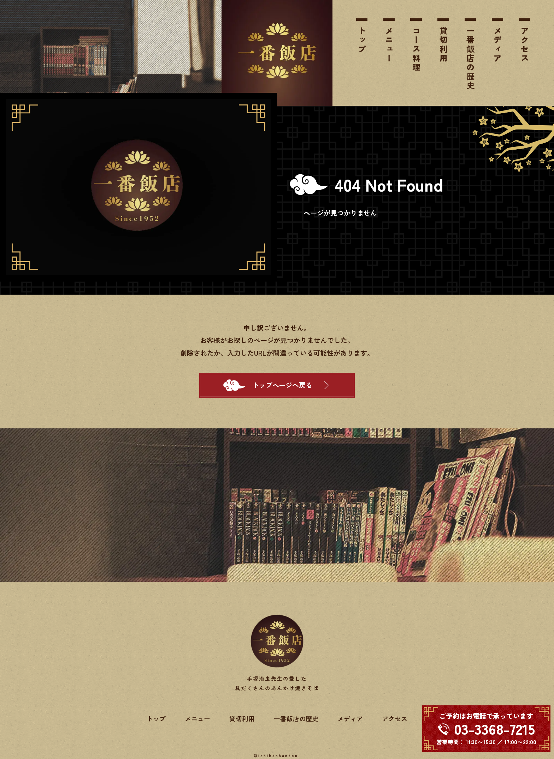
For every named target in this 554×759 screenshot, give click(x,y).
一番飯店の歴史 (470, 58)
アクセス (524, 44)
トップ (361, 40)
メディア (497, 44)
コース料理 (416, 49)
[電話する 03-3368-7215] (486, 728)
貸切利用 (443, 44)
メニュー (389, 44)
